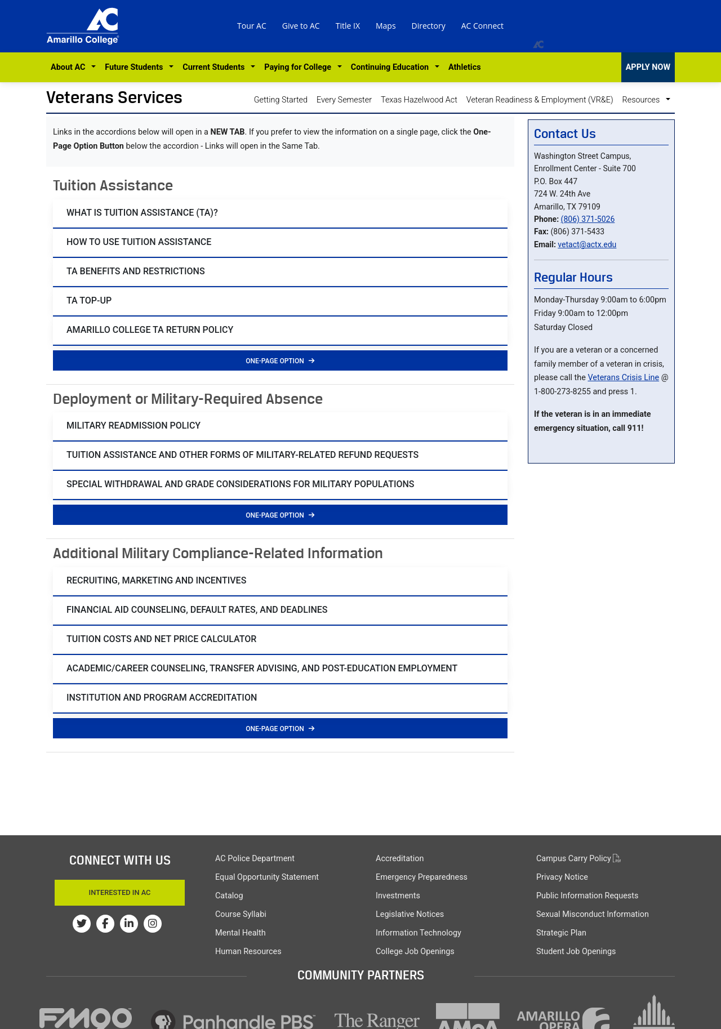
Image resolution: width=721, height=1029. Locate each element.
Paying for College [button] (299, 67)
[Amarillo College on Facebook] (105, 924)
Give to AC (301, 25)
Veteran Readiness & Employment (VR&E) (539, 100)
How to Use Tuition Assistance (138, 242)
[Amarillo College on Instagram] (153, 924)
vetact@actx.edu (587, 244)
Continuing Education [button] (392, 67)
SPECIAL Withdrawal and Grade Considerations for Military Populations (240, 484)
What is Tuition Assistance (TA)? (142, 212)
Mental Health (240, 933)
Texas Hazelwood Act (419, 100)
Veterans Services (114, 97)
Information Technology (418, 933)
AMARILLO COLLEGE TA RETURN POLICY (149, 329)
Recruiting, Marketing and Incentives (156, 580)
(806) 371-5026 (588, 219)
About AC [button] (70, 67)
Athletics (464, 67)
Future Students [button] (136, 67)
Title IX (348, 25)
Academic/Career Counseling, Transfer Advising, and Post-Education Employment (261, 668)
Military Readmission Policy (133, 425)
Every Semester (344, 100)
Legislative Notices (410, 914)
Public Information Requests (587, 896)
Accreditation (400, 858)
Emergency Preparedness (422, 877)
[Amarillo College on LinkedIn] (129, 924)
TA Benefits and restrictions (135, 271)
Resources (643, 100)
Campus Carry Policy (578, 858)
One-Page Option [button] (280, 361)
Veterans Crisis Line (623, 377)
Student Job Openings (576, 951)
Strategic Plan (561, 933)
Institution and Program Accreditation (161, 697)
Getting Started (281, 100)
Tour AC (251, 25)
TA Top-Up (89, 300)
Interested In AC (120, 892)
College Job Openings (415, 951)
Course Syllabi (240, 914)
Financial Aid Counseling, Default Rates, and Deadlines (197, 609)
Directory (429, 25)
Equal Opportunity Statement (267, 877)
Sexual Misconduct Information (592, 914)
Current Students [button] (215, 67)
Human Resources (248, 951)
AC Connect (482, 25)
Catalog (229, 896)
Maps (386, 25)
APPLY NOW (648, 67)
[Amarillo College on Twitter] (82, 924)
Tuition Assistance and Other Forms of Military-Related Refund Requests (242, 454)
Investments (398, 896)
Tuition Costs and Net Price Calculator (161, 639)
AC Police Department (255, 858)
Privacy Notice (562, 877)
